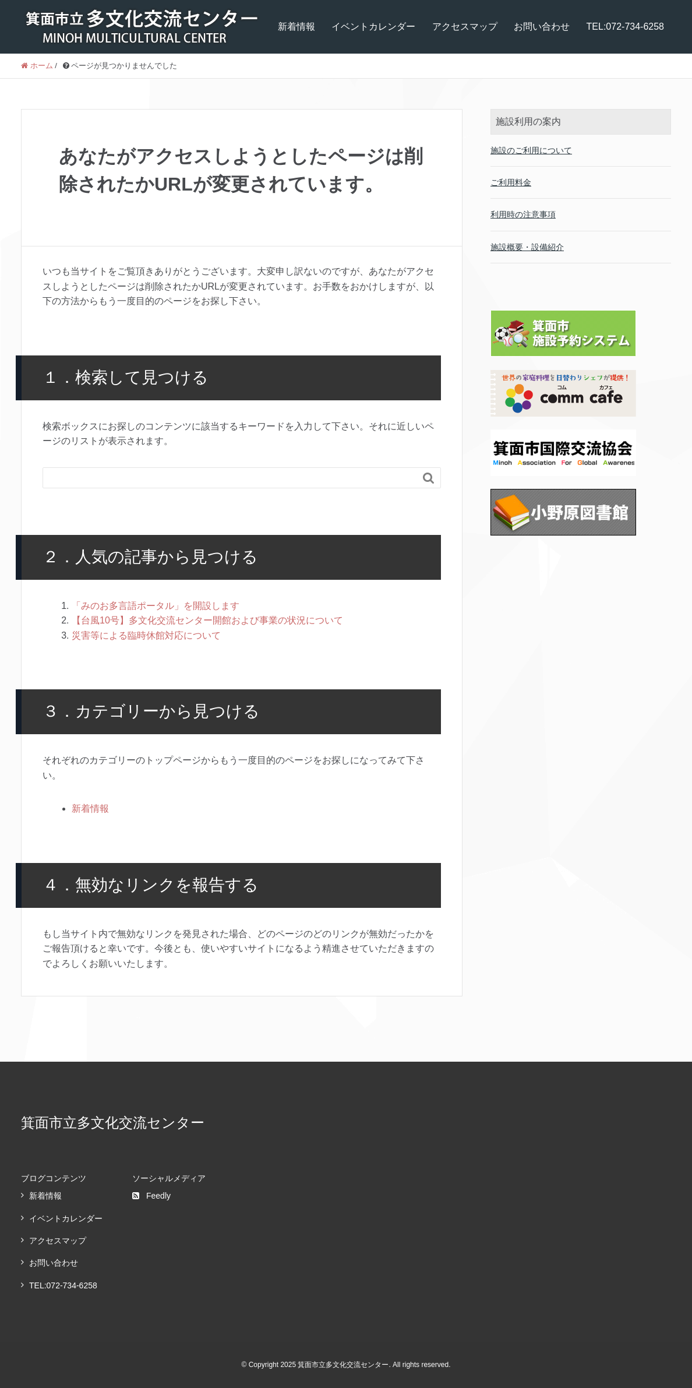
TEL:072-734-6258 (625, 26)
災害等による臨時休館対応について (146, 635)
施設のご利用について (531, 150)
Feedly (151, 1195)
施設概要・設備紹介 (527, 247)
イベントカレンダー (373, 26)
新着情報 (296, 26)
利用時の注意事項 (523, 214)
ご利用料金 (510, 182)
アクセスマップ (464, 26)
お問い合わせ (542, 26)
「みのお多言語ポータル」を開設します (155, 606)
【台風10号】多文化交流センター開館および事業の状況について (207, 620)
